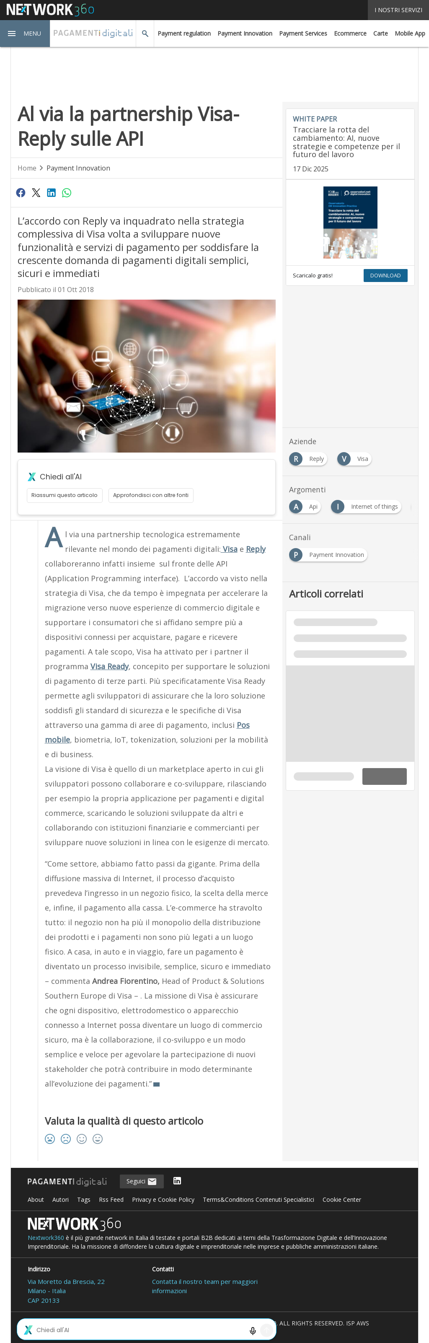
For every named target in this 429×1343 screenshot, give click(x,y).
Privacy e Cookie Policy (163, 1199)
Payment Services (303, 33)
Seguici (142, 1182)
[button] (25, 33)
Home (27, 168)
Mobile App (410, 33)
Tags (83, 1199)
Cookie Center (342, 1199)
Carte (380, 33)
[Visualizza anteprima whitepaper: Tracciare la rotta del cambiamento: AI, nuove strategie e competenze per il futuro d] (350, 222)
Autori (60, 1199)
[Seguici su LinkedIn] (177, 1181)
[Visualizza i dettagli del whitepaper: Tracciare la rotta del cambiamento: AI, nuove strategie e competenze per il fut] (350, 144)
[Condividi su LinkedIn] (51, 192)
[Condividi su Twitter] (36, 192)
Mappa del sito (214, 1332)
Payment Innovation (244, 33)
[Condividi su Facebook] (21, 192)
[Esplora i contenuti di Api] (306, 504)
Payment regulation (184, 33)
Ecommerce (350, 33)
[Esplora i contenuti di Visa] (356, 457)
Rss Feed (111, 1199)
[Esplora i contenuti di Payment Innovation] (330, 552)
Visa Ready (109, 666)
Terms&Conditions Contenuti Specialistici (258, 1199)
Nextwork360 (46, 1238)
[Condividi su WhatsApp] (66, 192)
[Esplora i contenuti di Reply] (310, 457)
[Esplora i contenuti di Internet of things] (368, 504)
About (36, 1199)
